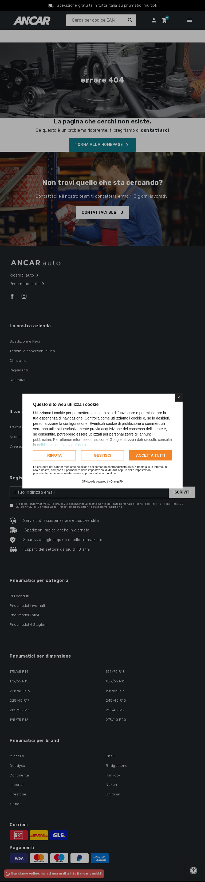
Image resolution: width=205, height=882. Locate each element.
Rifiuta (54, 455)
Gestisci (102, 455)
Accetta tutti (150, 455)
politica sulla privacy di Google (62, 445)
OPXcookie (88, 481)
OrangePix (117, 481)
